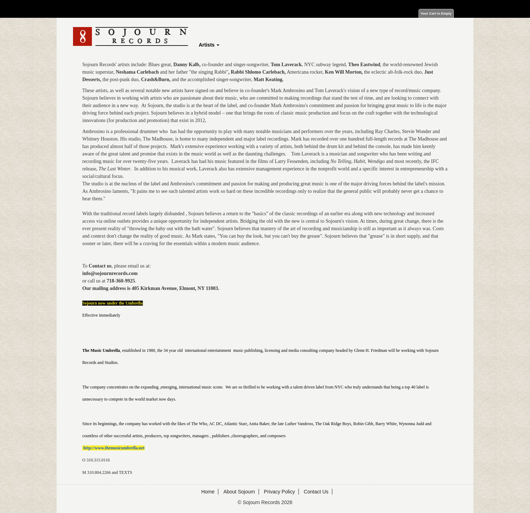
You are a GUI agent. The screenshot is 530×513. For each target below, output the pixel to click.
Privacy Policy (279, 492)
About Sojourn (239, 492)
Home (207, 492)
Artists (209, 45)
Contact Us (316, 492)
